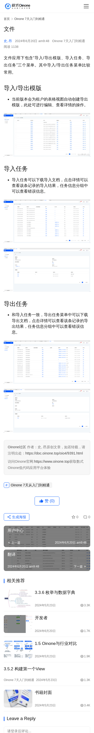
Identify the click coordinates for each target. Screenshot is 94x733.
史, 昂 (8, 41)
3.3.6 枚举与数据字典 (55, 592)
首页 (7, 19)
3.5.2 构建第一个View (24, 669)
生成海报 (16, 516)
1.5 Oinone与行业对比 (56, 643)
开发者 (41, 618)
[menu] (86, 6)
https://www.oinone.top (51, 461)
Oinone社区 (17, 447)
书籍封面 (43, 692)
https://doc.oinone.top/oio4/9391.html (54, 453)
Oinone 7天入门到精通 (68, 41)
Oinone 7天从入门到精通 (30, 485)
